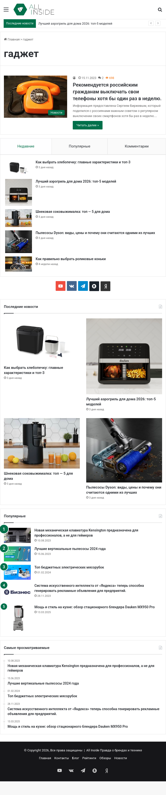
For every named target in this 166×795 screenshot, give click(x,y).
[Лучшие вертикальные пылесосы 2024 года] (17, 567)
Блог (75, 772)
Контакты (61, 772)
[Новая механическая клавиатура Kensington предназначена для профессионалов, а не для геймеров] (17, 549)
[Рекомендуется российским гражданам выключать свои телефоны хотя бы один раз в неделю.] (35, 97)
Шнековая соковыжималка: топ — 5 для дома (73, 212)
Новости (120, 772)
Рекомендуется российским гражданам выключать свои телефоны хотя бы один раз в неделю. (117, 91)
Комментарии (137, 146)
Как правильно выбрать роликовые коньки (71, 259)
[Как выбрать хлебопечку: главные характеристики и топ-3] (18, 167)
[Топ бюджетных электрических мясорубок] (17, 586)
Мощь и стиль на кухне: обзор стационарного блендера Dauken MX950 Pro (94, 621)
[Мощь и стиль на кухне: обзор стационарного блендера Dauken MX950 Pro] (17, 631)
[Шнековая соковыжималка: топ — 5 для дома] (18, 218)
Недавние (25, 146)
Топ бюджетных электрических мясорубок (69, 581)
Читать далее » (87, 125)
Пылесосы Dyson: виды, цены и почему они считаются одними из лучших (95, 233)
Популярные (79, 146)
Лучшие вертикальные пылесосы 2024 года (70, 562)
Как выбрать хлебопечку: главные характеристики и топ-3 (83, 162)
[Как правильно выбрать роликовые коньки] (18, 264)
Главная (12, 39)
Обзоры (105, 772)
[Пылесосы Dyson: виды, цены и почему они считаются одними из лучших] (18, 241)
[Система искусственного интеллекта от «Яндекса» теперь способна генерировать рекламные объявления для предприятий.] (17, 606)
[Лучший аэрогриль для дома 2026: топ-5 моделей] (18, 192)
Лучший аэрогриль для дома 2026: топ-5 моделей (75, 23)
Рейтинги (89, 772)
